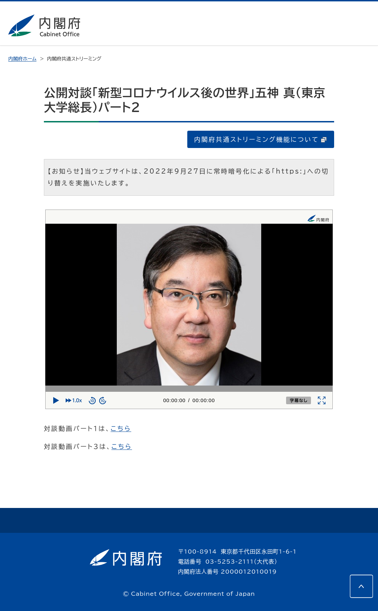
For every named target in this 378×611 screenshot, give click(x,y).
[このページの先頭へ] (361, 586)
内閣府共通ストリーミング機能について (260, 139)
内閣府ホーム (22, 58)
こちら (121, 428)
